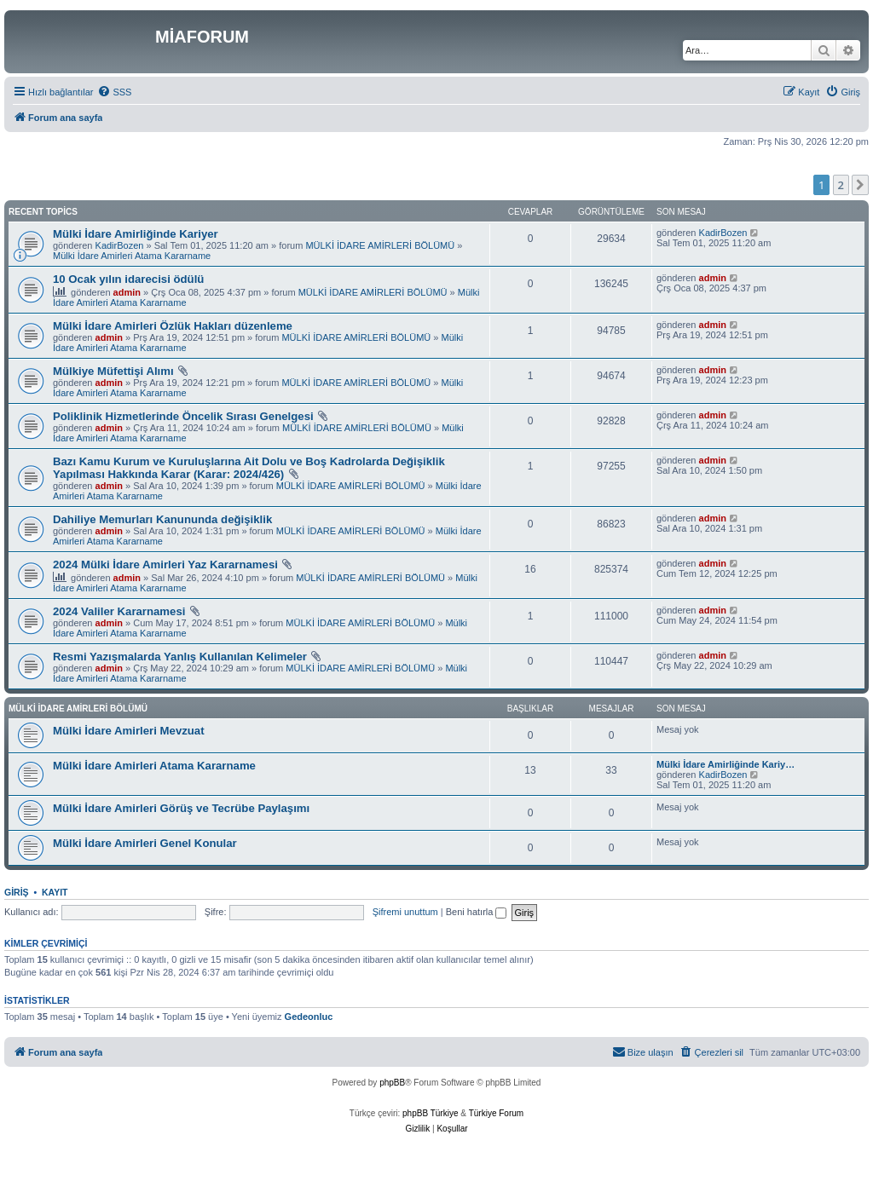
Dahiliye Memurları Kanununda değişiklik (162, 519)
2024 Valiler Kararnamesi (119, 611)
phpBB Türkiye (430, 1113)
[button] (860, 185)
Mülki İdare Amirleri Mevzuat (129, 730)
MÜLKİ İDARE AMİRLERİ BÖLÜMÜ (379, 245)
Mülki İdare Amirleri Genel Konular (145, 843)
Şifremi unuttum (405, 912)
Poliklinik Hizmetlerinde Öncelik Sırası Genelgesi (183, 416)
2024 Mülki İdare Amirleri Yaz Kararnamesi (165, 564)
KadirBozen (119, 245)
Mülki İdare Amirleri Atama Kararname (132, 256)
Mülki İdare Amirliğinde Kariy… (725, 764)
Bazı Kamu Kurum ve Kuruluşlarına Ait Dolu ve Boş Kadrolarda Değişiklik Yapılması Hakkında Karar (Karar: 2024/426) (249, 468)
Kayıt (55, 892)
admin (127, 292)
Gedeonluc (309, 1016)
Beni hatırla (476, 912)
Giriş (16, 892)
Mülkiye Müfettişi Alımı (113, 371)
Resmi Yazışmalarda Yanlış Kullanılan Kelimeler (180, 656)
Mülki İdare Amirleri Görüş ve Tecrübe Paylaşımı (181, 808)
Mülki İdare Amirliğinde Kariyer (135, 234)
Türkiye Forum (496, 1113)
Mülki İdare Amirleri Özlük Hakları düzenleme (172, 326)
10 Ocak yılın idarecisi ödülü (128, 279)
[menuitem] (114, 92)
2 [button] (841, 185)
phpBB (392, 1082)
